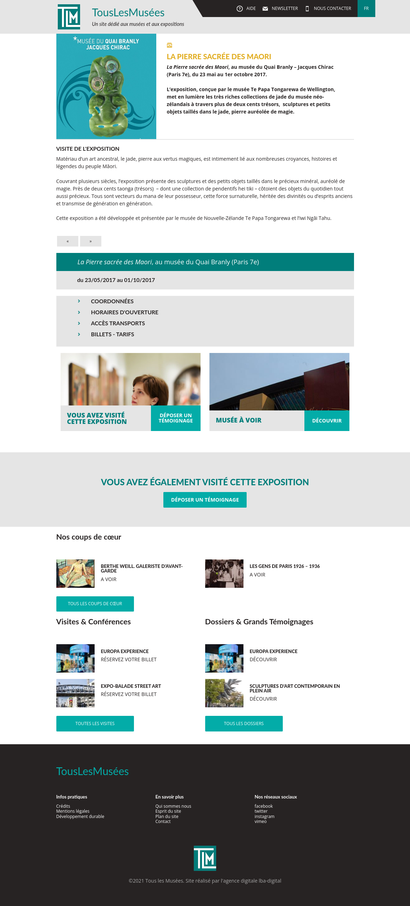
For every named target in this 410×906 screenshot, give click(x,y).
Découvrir (327, 420)
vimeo (260, 821)
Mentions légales (73, 811)
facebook (263, 806)
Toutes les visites (95, 723)
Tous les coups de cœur (95, 604)
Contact (162, 821)
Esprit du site (168, 811)
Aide (250, 8)
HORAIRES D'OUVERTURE (124, 312)
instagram (264, 816)
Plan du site (166, 816)
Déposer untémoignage (176, 418)
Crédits (63, 806)
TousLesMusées (128, 12)
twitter (261, 811)
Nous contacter (332, 8)
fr (366, 8)
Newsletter (284, 8)
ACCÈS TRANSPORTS (118, 323)
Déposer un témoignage (205, 499)
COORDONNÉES (112, 301)
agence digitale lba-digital (252, 880)
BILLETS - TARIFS (112, 334)
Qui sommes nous (173, 806)
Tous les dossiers (244, 723)
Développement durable (80, 816)
